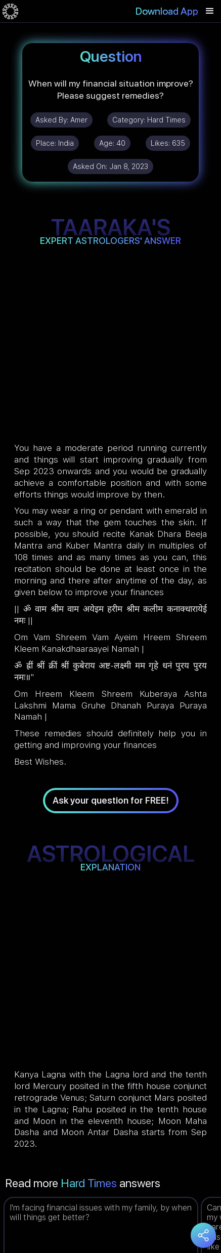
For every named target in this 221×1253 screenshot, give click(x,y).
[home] (10, 11)
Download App (167, 11)
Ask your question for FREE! (111, 800)
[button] (210, 11)
